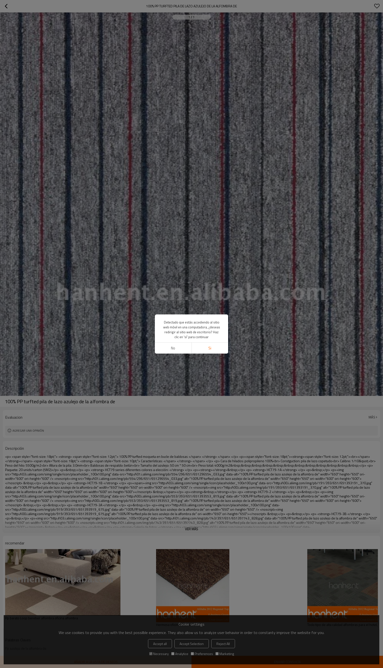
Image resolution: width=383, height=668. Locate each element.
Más (372, 417)
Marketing (224, 653)
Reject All (223, 643)
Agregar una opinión (28, 430)
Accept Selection (192, 643)
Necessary (159, 653)
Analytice (179, 653)
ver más (191, 528)
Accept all (160, 643)
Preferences (202, 653)
